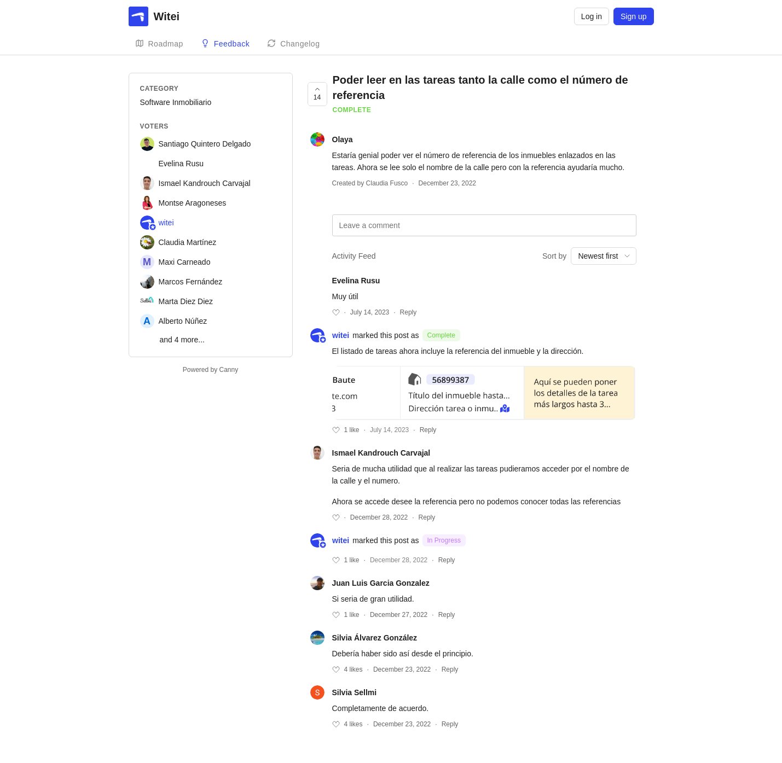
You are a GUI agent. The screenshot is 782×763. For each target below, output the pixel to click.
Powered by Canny (210, 370)
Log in (591, 16)
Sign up (633, 16)
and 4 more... (182, 339)
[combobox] (603, 256)
